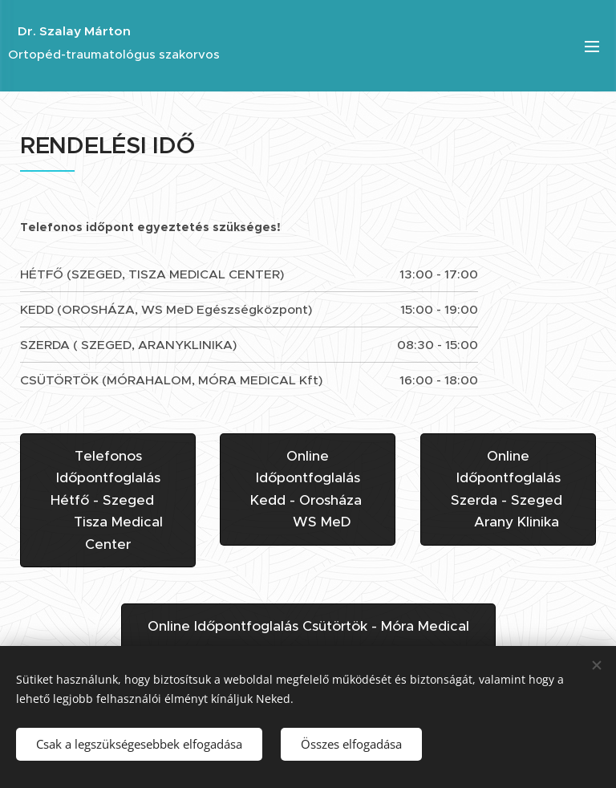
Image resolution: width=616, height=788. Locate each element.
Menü (592, 46)
